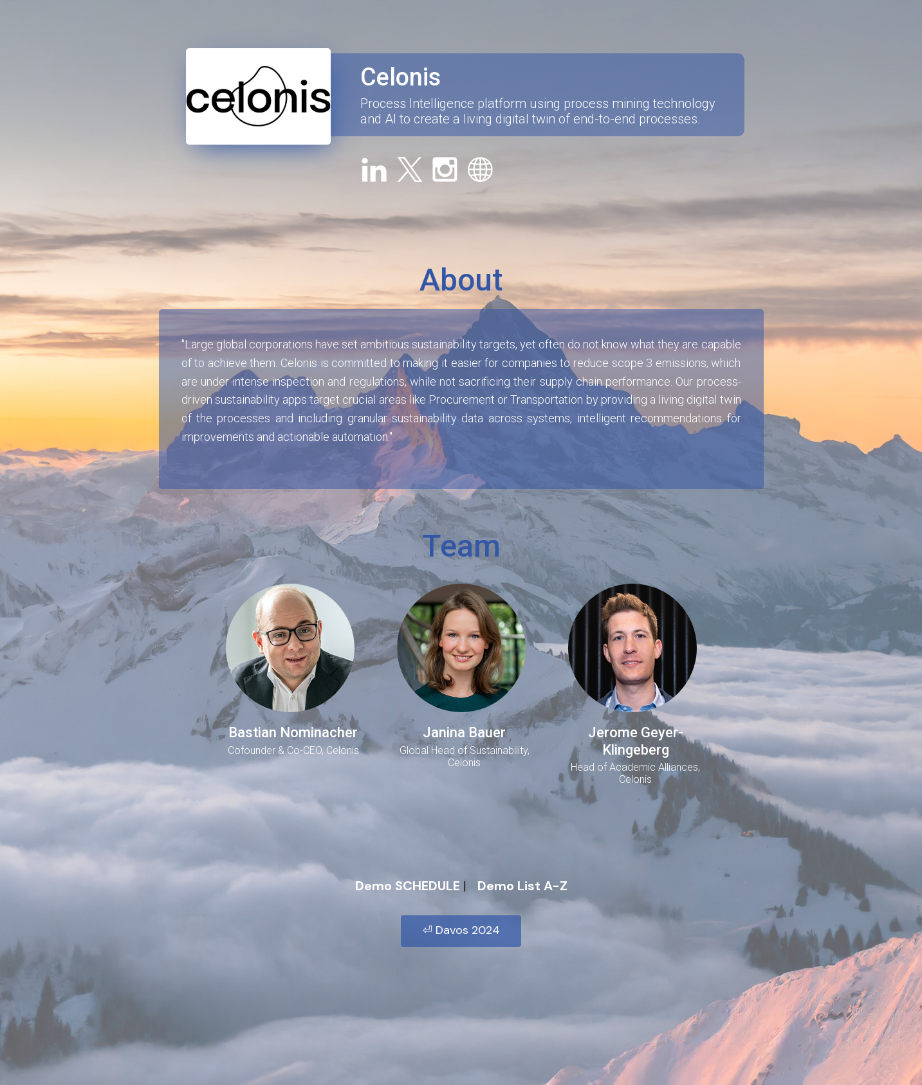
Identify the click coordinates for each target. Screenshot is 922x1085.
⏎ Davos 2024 (461, 930)
